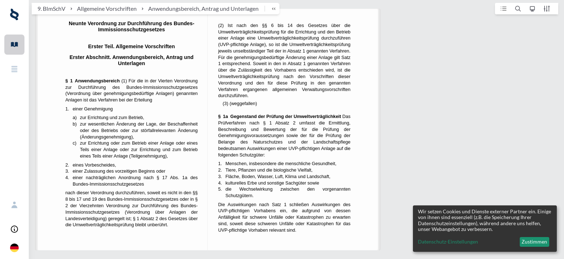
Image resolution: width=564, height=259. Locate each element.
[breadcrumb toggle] (270, 8)
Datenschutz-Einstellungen (448, 242)
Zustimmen (534, 241)
